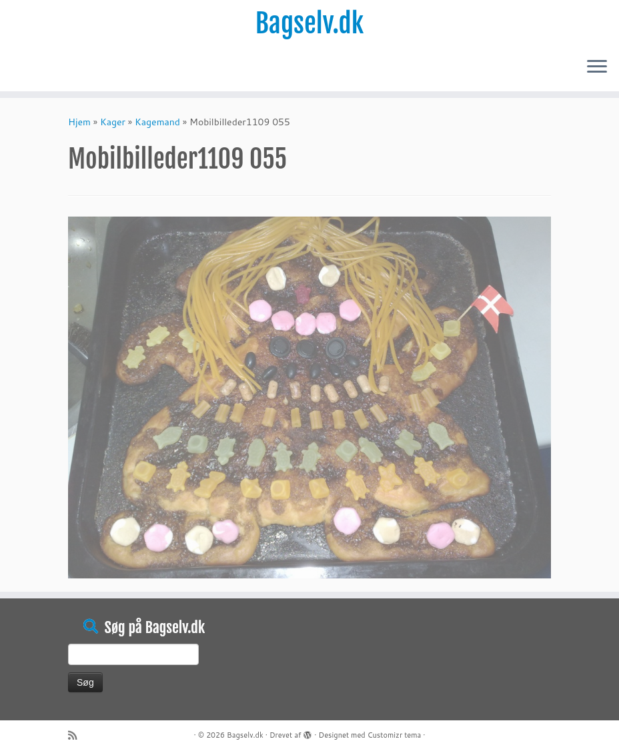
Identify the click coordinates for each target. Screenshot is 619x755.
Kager (112, 122)
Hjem (79, 122)
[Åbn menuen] (597, 67)
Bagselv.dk (309, 23)
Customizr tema (395, 735)
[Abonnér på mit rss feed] (76, 735)
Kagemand (157, 122)
